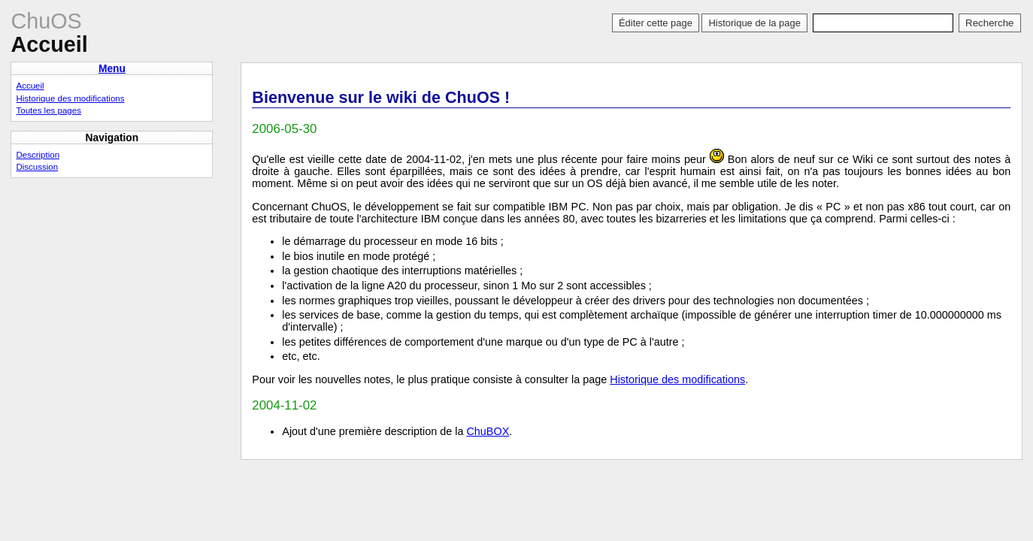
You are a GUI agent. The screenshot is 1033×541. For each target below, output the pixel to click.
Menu (112, 68)
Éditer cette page (655, 23)
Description (37, 154)
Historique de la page (754, 23)
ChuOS (46, 21)
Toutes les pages (48, 110)
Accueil (30, 85)
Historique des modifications (677, 379)
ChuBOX (487, 431)
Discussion (37, 166)
